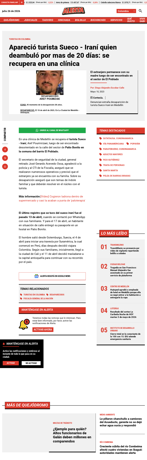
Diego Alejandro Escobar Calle (109, 87)
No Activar (31, 363)
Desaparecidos (55, 295)
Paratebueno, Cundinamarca (119, 149)
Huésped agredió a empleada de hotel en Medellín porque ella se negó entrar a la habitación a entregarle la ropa (125, 293)
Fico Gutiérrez (111, 160)
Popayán (135, 143)
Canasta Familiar (9, 2)
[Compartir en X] (5, 158)
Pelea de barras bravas (116, 176)
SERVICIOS (116, 20)
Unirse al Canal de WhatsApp (52, 130)
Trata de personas (113, 165)
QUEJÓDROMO (11, 20)
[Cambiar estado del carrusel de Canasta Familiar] (21, 2)
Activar (11, 363)
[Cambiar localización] (126, 11)
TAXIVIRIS (47, 20)
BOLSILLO (80, 20)
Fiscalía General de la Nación (36, 298)
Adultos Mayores (113, 154)
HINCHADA (64, 20)
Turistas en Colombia (32, 295)
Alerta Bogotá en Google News (52, 276)
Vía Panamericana (113, 143)
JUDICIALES (30, 20)
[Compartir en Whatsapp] (5, 166)
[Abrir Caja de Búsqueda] (140, 11)
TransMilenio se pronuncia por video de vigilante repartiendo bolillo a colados (124, 251)
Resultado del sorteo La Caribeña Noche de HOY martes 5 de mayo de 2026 (123, 314)
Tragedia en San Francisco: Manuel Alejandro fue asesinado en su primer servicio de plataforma (123, 271)
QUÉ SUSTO (131, 20)
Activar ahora (43, 329)
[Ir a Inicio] (73, 11)
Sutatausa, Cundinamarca (118, 138)
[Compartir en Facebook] (5, 149)
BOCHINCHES (98, 20)
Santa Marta (110, 170)
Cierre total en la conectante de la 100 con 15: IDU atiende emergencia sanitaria (125, 336)
